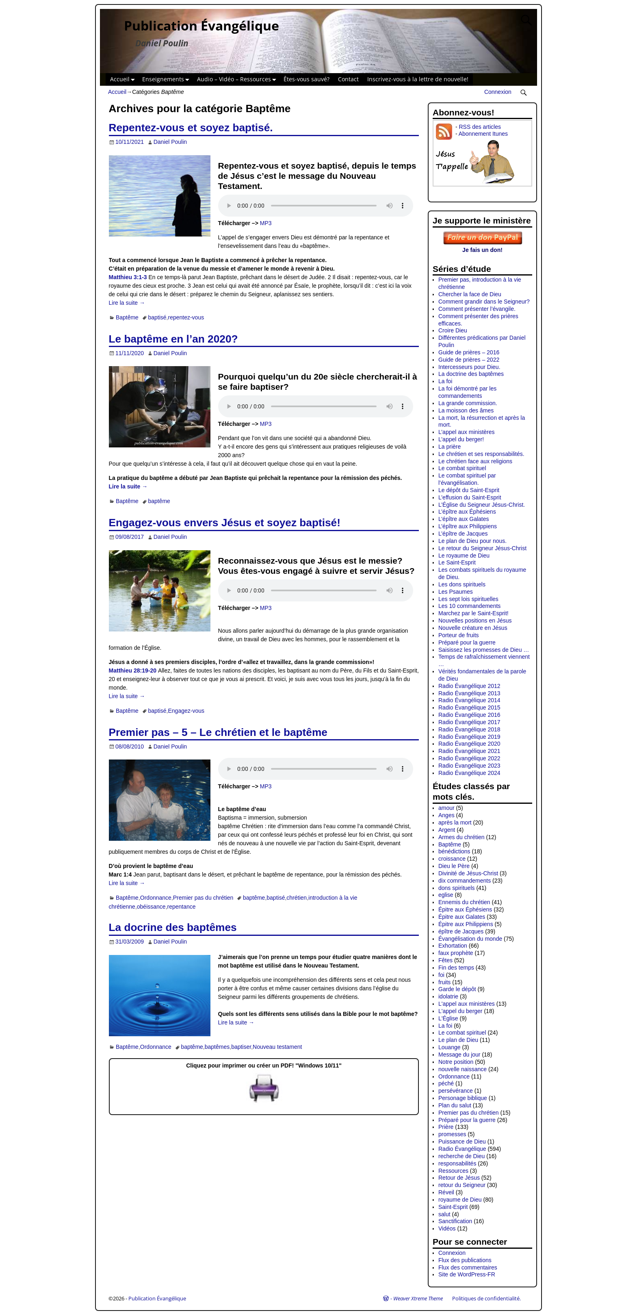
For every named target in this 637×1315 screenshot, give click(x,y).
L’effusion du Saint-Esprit (469, 497)
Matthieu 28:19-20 (132, 670)
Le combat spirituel (462, 468)
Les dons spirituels (461, 584)
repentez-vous (186, 317)
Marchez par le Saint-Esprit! (473, 613)
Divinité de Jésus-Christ (468, 873)
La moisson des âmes (466, 410)
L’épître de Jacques (463, 533)
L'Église (448, 1018)
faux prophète (455, 953)
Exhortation (452, 945)
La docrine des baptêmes (173, 927)
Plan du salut (454, 1105)
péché (446, 1083)
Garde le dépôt (457, 989)
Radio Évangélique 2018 (469, 729)
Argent (446, 830)
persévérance (455, 1090)
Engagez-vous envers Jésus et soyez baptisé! (224, 522)
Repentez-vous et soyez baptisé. (191, 128)
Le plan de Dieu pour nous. (472, 541)
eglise (445, 895)
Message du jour (459, 1054)
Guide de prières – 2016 (468, 352)
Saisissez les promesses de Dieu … (483, 650)
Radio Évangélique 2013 (469, 693)
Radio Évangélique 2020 (469, 743)
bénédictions (454, 851)
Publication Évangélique (201, 25)
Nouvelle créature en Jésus (472, 628)
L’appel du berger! (461, 439)
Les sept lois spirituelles (468, 599)
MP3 (266, 223)
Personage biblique (462, 1098)
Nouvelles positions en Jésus (475, 620)
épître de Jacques (460, 931)
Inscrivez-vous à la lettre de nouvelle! (417, 79)
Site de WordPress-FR (466, 1274)
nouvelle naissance (462, 1069)
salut (444, 1214)
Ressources (453, 1170)
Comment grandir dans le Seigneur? (484, 301)
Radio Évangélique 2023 (469, 765)
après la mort (455, 822)
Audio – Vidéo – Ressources (238, 79)
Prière (445, 1127)
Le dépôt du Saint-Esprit (468, 490)
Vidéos (447, 1228)
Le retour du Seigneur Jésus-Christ (482, 548)
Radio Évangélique (462, 1149)
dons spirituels (456, 888)
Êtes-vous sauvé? (306, 79)
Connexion (497, 92)
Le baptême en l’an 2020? (173, 339)
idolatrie (448, 996)
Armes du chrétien (461, 837)
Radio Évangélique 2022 (469, 758)
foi (441, 975)
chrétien (296, 897)
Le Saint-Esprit (457, 562)
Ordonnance (155, 897)
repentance (181, 906)
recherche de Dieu (461, 1156)
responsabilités (457, 1163)
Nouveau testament (277, 1047)
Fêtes (445, 960)
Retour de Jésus (459, 1177)
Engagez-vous (186, 710)
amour (446, 808)
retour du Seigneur (461, 1185)
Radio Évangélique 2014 (469, 700)
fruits (444, 982)
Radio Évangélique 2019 (469, 736)
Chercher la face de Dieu (469, 294)
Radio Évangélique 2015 (469, 707)
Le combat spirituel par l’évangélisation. (467, 479)
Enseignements (167, 79)
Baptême (127, 317)
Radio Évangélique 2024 (469, 773)
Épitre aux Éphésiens (465, 909)
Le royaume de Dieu (464, 555)
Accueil (124, 79)
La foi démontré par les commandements (467, 392)
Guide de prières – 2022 (468, 359)
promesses (452, 1134)
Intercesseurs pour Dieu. (469, 367)
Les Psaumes (455, 591)
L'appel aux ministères (466, 1003)
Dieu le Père (454, 866)
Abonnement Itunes (483, 133)
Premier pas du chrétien (203, 897)
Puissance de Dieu (462, 1141)
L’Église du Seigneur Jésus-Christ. (481, 504)
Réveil (446, 1192)
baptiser (241, 1047)
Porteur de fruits (458, 635)
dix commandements (464, 880)
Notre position (455, 1062)
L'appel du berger (460, 1011)
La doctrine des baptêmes (471, 374)
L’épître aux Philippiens (467, 526)
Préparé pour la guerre (467, 642)
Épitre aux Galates (461, 917)
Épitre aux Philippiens (465, 924)
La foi (445, 381)
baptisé (157, 317)
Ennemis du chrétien (464, 902)
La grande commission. (467, 403)
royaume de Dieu (460, 1199)
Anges (446, 815)
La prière (449, 446)
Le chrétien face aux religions (475, 461)
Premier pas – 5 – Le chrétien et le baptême (218, 732)
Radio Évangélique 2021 (469, 751)
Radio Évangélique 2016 (469, 715)
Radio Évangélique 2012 (469, 686)
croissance (452, 858)
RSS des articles (479, 127)
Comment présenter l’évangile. (477, 309)
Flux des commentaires (467, 1267)
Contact (348, 79)
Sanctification (455, 1221)
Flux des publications (465, 1260)
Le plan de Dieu (458, 1040)
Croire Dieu (452, 330)
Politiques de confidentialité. (486, 1298)
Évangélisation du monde (470, 938)
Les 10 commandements (469, 606)
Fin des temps (456, 967)
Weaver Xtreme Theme (418, 1298)
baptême (159, 501)
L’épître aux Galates (463, 519)
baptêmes (217, 1047)
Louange (449, 1047)
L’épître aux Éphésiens (467, 511)
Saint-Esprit (453, 1207)
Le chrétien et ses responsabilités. (481, 454)
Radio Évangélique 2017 (469, 722)
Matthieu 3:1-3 (128, 277)
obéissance (151, 906)
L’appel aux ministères (466, 432)
